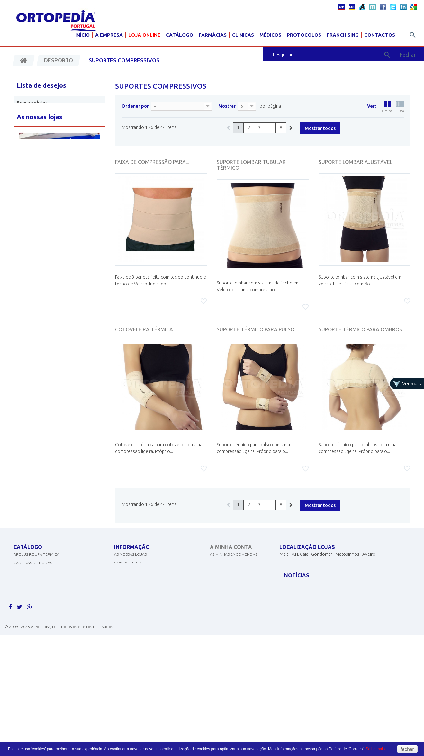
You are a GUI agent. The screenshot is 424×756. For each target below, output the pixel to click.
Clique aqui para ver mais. (40, 652)
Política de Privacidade (138, 585)
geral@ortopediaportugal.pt (317, 584)
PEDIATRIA (23, 644)
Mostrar (227, 106)
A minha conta (231, 547)
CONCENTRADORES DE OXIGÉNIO (45, 577)
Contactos (379, 35)
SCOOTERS (23, 610)
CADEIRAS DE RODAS (33, 569)
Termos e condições (135, 594)
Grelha (387, 107)
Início (82, 35)
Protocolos (304, 35)
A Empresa (109, 35)
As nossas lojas (130, 560)
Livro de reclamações (137, 619)
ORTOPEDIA (25, 619)
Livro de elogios (131, 610)
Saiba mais (375, 749)
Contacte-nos (128, 569)
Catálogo (179, 35)
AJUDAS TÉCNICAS (30, 627)
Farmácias (213, 35)
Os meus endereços (230, 577)
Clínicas (243, 35)
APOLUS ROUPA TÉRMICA (36, 560)
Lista (400, 107)
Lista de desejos (41, 85)
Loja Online (144, 35)
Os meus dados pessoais (234, 585)
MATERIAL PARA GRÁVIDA (37, 602)
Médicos (270, 35)
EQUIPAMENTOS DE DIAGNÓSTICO (45, 594)
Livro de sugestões (133, 602)
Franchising (343, 35)
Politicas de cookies (135, 577)
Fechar (408, 55)
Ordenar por (135, 106)
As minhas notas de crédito (238, 569)
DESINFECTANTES (29, 585)
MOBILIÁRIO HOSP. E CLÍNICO (40, 636)
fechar (407, 749)
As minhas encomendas (233, 560)
